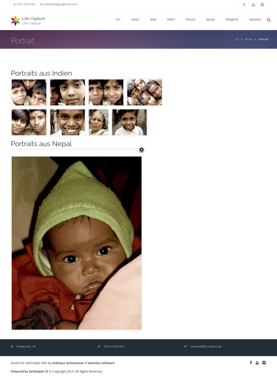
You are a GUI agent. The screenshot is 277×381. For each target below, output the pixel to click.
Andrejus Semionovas (68, 363)
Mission (255, 19)
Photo (190, 19)
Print (171, 19)
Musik (210, 19)
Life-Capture (33, 18)
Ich (118, 19)
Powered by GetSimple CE (29, 371)
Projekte (232, 19)
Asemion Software (101, 363)
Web (153, 19)
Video (135, 19)
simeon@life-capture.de (206, 346)
